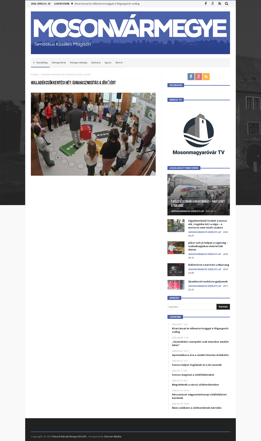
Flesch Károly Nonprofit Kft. (69, 436)
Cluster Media (112, 436)
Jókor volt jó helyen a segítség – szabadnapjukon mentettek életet (208, 246)
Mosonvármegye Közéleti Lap (187, 211)
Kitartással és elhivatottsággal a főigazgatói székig (107, 3)
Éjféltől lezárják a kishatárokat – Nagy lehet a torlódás (198, 204)
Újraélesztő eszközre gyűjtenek (208, 281)
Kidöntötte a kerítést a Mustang (208, 264)
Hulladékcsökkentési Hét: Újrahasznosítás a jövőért (66, 74)
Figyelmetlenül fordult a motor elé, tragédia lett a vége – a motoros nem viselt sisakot (207, 224)
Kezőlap (34, 74)
